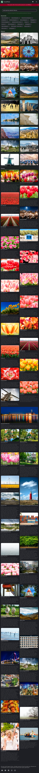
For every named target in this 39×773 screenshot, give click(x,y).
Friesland (21, 598)
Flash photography (12, 24)
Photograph (33, 20)
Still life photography (13, 20)
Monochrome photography (27, 17)
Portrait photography (6, 22)
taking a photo (28, 26)
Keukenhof (21, 199)
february (27, 22)
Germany (4, 24)
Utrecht (21, 574)
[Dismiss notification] (38, 5)
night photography (5, 26)
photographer (12, 28)
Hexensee (21, 621)
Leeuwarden (3, 688)
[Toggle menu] (36, 2)
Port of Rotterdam (22, 526)
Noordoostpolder (3, 183)
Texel (21, 506)
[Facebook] (8, 770)
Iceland (2, 506)
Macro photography (24, 20)
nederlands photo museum (17, 22)
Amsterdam (22, 220)
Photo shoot (33, 22)
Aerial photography (16, 17)
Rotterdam (2, 665)
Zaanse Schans (22, 466)
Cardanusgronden (23, 549)
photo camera (5, 28)
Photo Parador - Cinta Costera (17, 26)
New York (21, 696)
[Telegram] (5, 770)
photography (5, 20)
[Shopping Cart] (33, 2)
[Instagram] (15, 770)
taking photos (21, 24)
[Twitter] (12, 770)
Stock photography (6, 17)
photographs (28, 24)
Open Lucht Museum (4, 402)
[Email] (2, 770)
